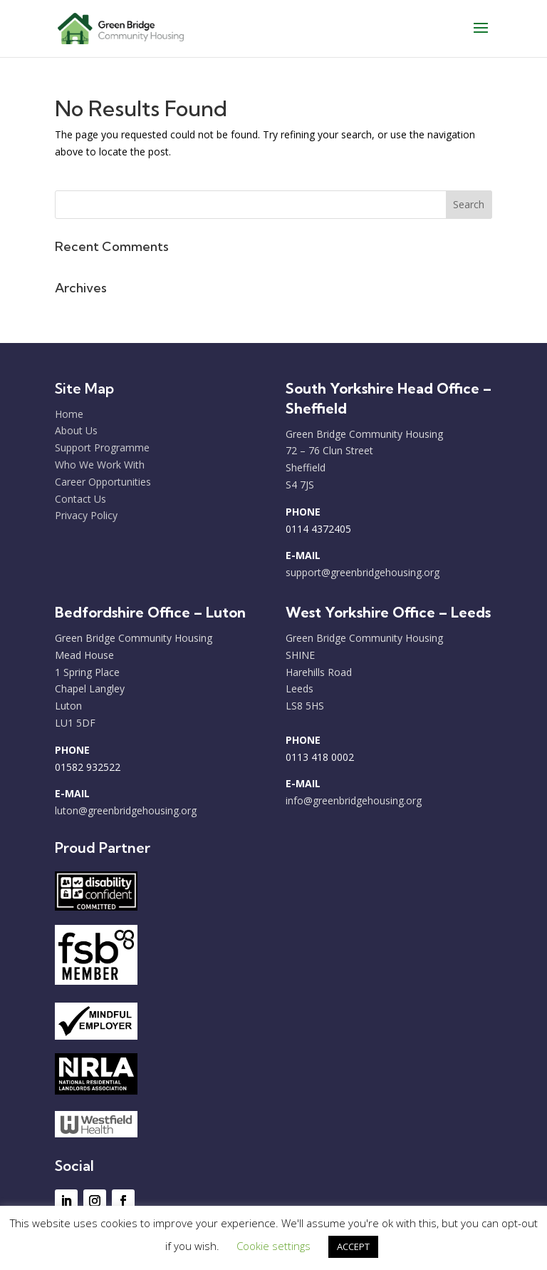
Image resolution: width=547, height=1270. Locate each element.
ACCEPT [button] (353, 1246)
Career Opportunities (103, 481)
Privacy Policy (86, 515)
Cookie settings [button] (273, 1246)
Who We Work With (100, 464)
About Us (76, 430)
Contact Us (80, 499)
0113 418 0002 (320, 757)
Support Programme (102, 447)
